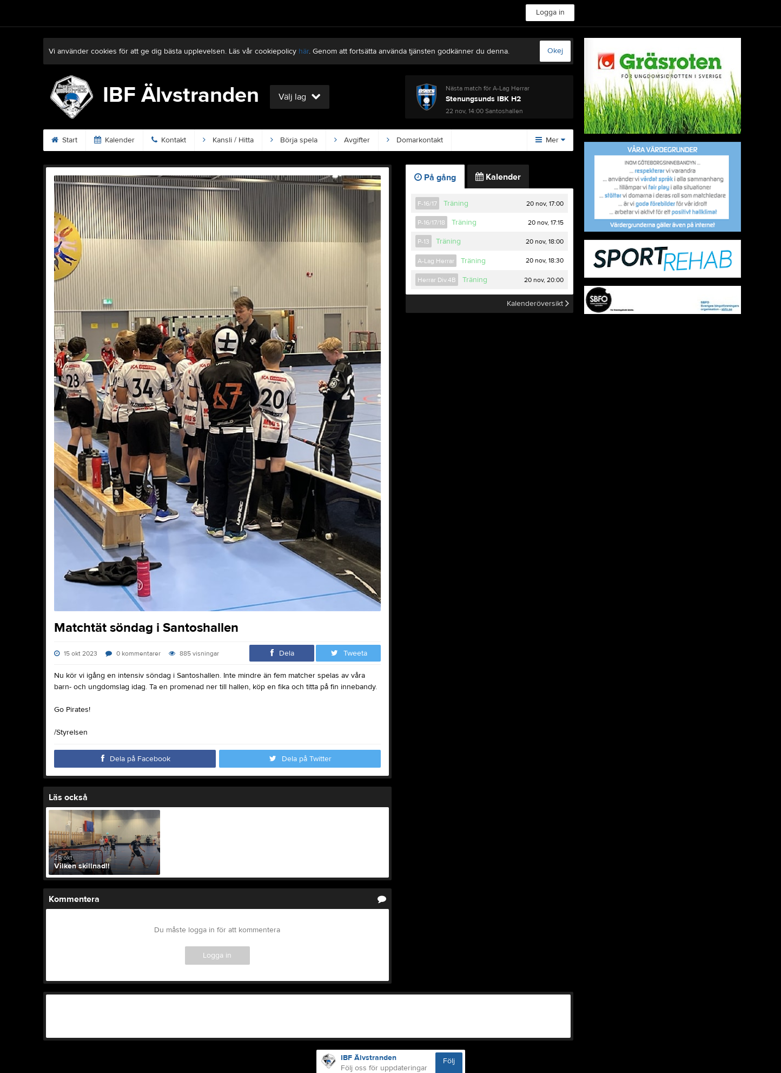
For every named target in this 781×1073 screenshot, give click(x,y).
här (304, 51)
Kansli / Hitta (228, 140)
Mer (550, 140)
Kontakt (168, 140)
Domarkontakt (415, 140)
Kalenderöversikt (538, 304)
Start (64, 140)
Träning (456, 203)
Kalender (114, 140)
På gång (435, 177)
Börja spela (293, 140)
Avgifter (352, 140)
